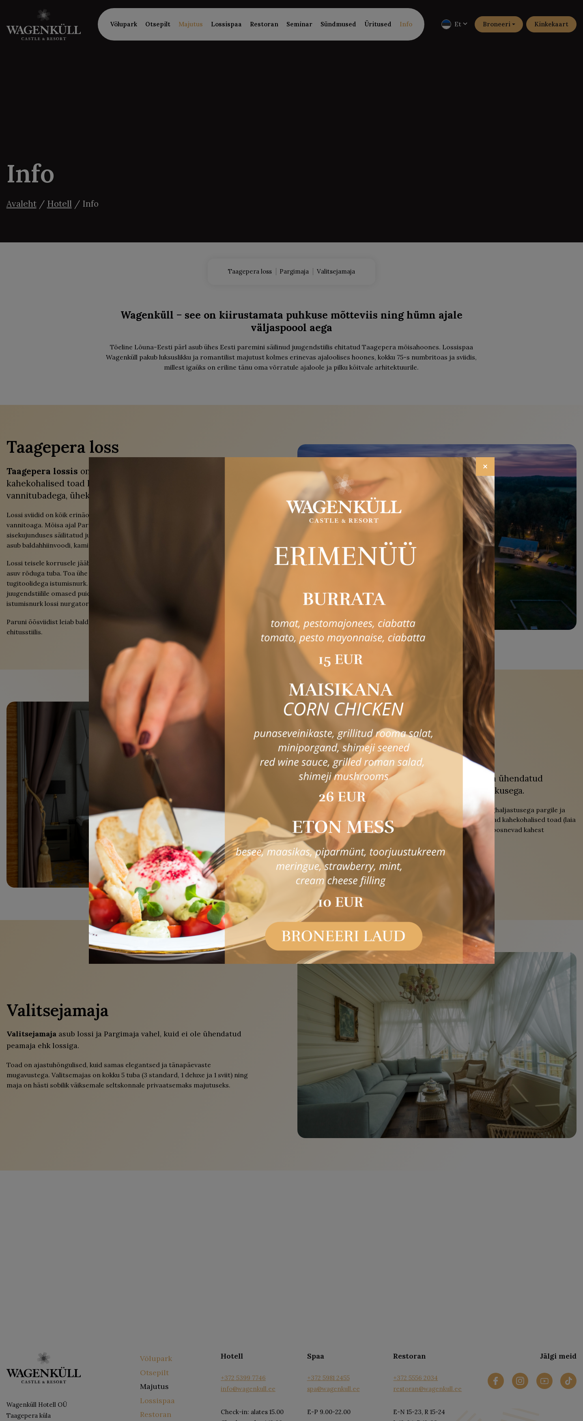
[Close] (485, 466)
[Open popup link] (292, 710)
